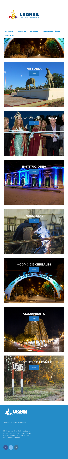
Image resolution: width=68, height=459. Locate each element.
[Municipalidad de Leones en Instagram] (16, 447)
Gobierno (22, 31)
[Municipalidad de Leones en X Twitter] (11, 447)
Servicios (34, 31)
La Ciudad (9, 31)
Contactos (9, 36)
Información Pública (51, 31)
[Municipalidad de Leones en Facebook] (5, 447)
